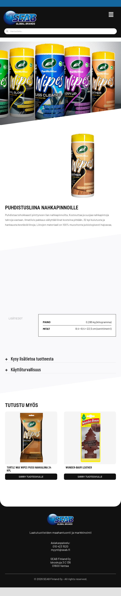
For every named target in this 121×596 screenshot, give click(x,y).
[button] (60, 358)
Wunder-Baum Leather (79, 467)
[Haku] (7, 31)
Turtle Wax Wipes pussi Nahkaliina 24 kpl (29, 468)
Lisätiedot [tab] (16, 318)
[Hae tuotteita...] (60, 31)
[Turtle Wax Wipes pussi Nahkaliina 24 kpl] (31, 413)
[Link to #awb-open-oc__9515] (111, 14)
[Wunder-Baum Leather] (90, 413)
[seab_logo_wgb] (20, 11)
